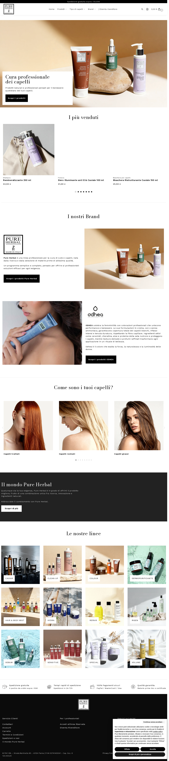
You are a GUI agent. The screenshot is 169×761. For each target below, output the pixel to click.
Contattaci (7, 724)
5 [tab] (86, 191)
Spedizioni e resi (10, 738)
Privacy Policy (108, 753)
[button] (157, 9)
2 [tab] (78, 191)
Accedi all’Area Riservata (72, 724)
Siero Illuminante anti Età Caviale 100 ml (81, 180)
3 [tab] (81, 191)
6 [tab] (89, 191)
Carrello (6, 731)
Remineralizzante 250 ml (17, 180)
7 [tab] (91, 191)
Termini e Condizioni (13, 735)
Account (6, 728)
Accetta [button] (153, 749)
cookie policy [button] (157, 731)
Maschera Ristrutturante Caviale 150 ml (135, 180)
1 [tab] (75, 191)
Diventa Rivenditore (70, 728)
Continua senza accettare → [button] (153, 722)
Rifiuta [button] (127, 749)
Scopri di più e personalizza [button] (140, 754)
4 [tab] (83, 191)
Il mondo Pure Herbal (13, 742)
